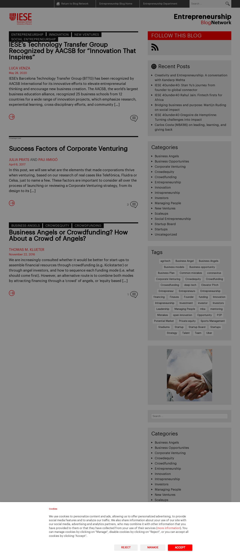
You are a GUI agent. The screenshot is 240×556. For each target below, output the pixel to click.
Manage (152, 547)
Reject (126, 547)
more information (168, 528)
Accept (180, 547)
